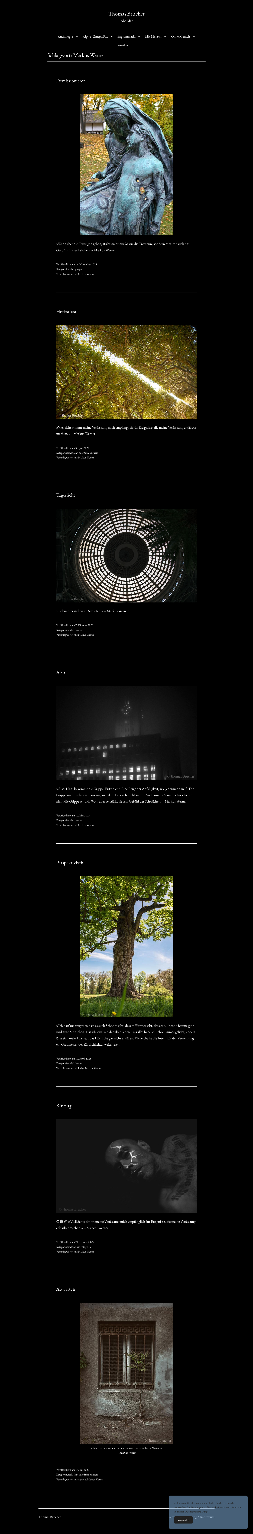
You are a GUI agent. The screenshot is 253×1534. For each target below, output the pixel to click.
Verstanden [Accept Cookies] (183, 1525)
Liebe (81, 1068)
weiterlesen (111, 1044)
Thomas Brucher (126, 13)
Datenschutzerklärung (196, 1516)
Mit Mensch (153, 36)
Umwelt (77, 630)
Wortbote (123, 45)
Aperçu (82, 1479)
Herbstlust (66, 311)
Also (60, 672)
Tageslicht (65, 495)
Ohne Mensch (180, 36)
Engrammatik (126, 36)
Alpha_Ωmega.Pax (95, 36)
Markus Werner (86, 274)
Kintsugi (64, 1106)
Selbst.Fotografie (82, 1247)
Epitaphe (78, 269)
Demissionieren (71, 81)
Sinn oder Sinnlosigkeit (85, 453)
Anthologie (65, 36)
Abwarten (65, 1289)
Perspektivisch (69, 862)
